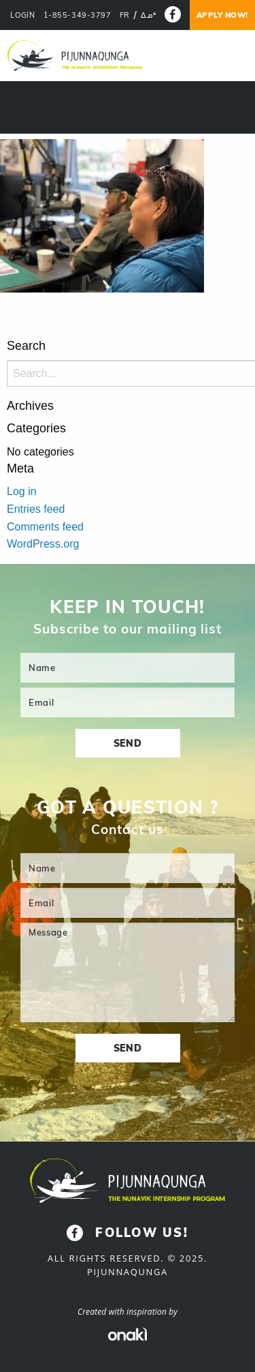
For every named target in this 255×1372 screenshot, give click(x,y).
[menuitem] (125, 16)
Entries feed (36, 509)
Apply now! (223, 15)
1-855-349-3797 (78, 15)
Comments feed (45, 527)
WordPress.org (43, 544)
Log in (22, 491)
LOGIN (22, 15)
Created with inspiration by (127, 1311)
